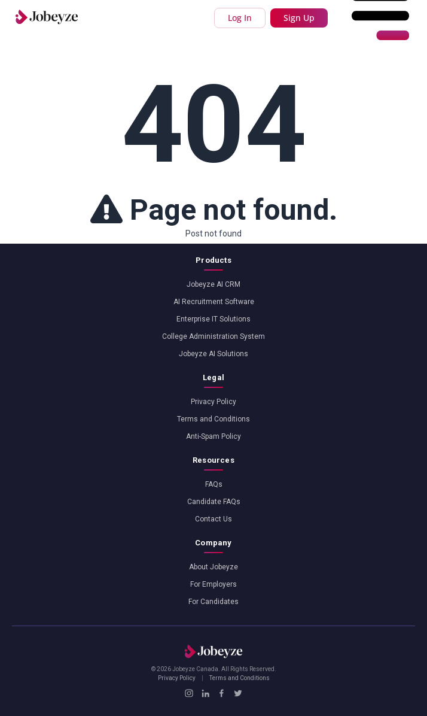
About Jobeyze (213, 567)
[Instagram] (188, 693)
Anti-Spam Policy (213, 436)
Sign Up (299, 17)
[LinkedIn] (205, 693)
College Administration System (213, 336)
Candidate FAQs (213, 501)
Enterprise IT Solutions (213, 319)
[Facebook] (221, 693)
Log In (240, 17)
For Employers (213, 584)
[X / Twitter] (237, 693)
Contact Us (213, 519)
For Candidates (213, 601)
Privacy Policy (213, 402)
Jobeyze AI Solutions (213, 354)
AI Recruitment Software (213, 302)
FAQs (213, 484)
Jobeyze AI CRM (213, 284)
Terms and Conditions (213, 419)
